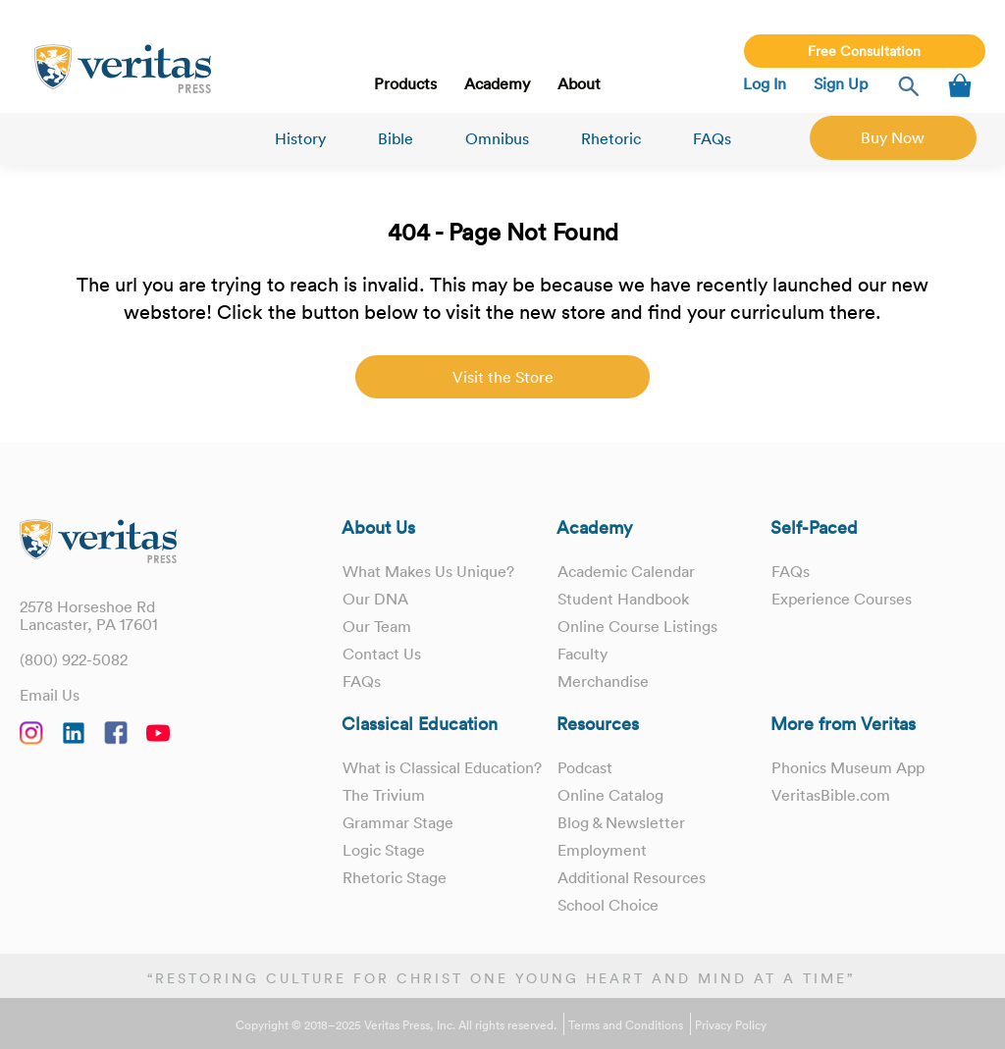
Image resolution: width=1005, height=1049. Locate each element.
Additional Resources (631, 877)
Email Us (49, 695)
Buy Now (893, 137)
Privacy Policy (731, 1025)
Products (405, 83)
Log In (764, 83)
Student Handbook (623, 598)
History (300, 138)
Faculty (582, 653)
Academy (497, 83)
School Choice (608, 905)
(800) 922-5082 (74, 659)
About (579, 83)
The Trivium (384, 795)
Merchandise (603, 681)
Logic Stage (384, 850)
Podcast (584, 767)
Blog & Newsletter (621, 822)
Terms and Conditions (625, 1025)
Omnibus (497, 138)
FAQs (712, 138)
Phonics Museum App (848, 767)
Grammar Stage (398, 822)
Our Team (377, 626)
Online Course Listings (637, 626)
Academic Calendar (626, 571)
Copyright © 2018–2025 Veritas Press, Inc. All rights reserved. (396, 1025)
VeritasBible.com (830, 795)
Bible (395, 138)
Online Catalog (610, 795)
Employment (602, 850)
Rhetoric (611, 138)
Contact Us (382, 653)
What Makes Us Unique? (428, 571)
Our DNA (375, 598)
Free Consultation (864, 51)
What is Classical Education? (442, 767)
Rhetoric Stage (395, 877)
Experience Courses (841, 598)
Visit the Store (503, 377)
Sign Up (841, 83)
